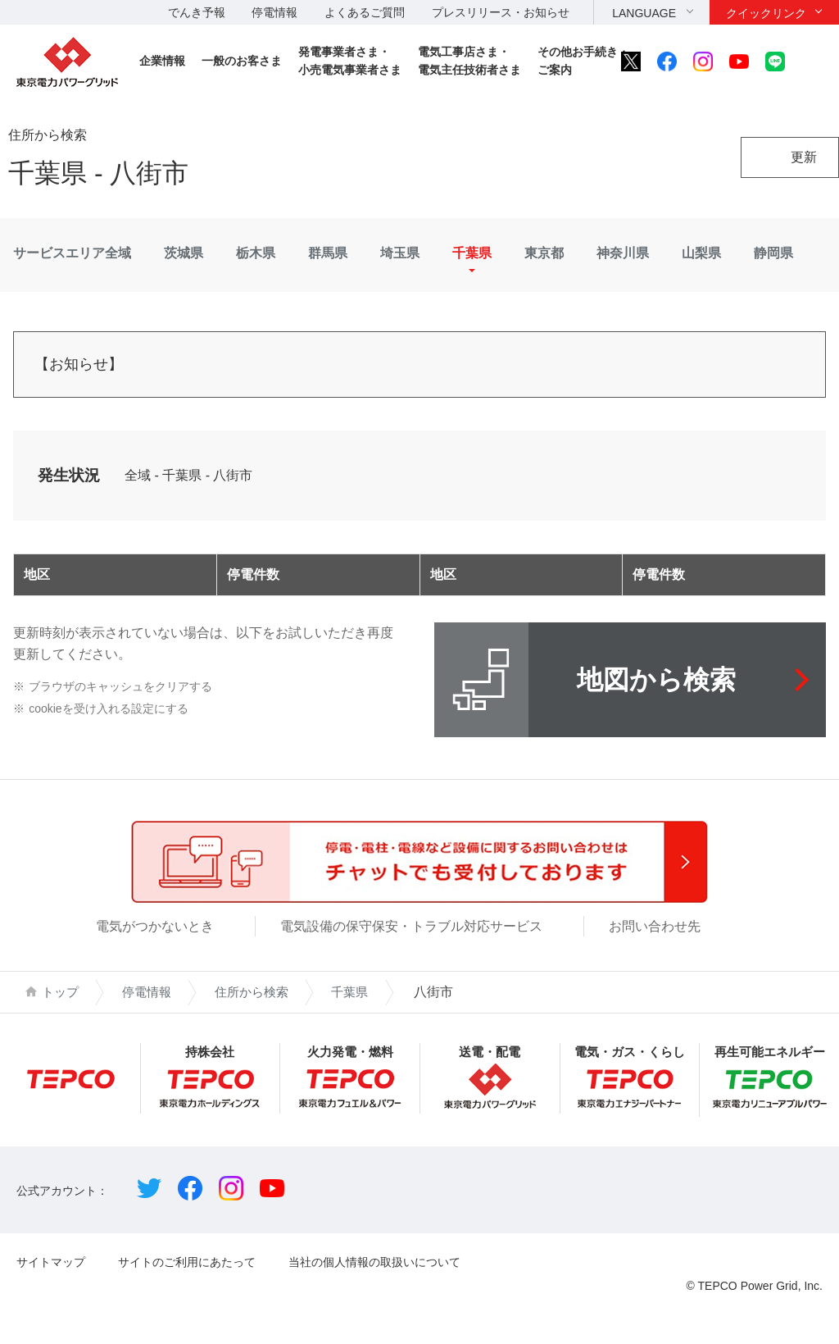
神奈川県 (622, 253)
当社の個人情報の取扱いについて (374, 1262)
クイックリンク (766, 13)
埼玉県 (400, 253)
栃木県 (255, 253)
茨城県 (183, 253)
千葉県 (472, 253)
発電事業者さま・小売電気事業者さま (349, 60)
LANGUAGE (644, 13)
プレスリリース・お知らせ (500, 12)
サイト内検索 (812, 61)
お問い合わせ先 (655, 926)
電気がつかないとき (155, 926)
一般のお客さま (242, 60)
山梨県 (701, 253)
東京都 (544, 253)
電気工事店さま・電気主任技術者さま (469, 60)
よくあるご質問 (364, 12)
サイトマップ (50, 1262)
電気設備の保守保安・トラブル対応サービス (411, 926)
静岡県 (773, 253)
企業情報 (162, 60)
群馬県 (327, 253)
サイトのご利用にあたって (187, 1262)
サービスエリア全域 (72, 253)
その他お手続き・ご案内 (583, 60)
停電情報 (274, 12)
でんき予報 (196, 12)
